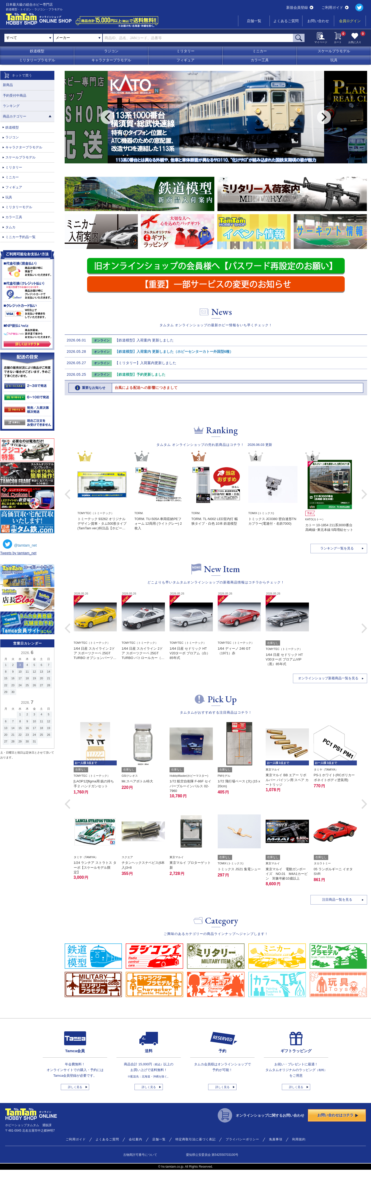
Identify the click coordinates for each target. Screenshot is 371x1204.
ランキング (11, 106)
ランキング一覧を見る (337, 582)
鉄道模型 (37, 51)
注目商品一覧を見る (337, 934)
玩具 (334, 60)
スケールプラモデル (334, 51)
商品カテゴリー (27, 116)
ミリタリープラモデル (37, 60)
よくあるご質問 (286, 21)
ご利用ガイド (335, 7)
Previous (107, 117)
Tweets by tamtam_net (18, 553)
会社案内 (135, 1173)
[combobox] (78, 38)
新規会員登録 (299, 7)
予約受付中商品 (14, 95)
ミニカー (259, 51)
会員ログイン (350, 21)
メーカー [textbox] (63, 38)
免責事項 (275, 1173)
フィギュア (185, 60)
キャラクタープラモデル (111, 60)
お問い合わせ (318, 21)
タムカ (10, 227)
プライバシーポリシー (242, 1173)
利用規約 (299, 1173)
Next (324, 117)
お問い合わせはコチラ (337, 1149)
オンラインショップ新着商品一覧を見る (328, 712)
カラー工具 (260, 60)
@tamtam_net (20, 544)
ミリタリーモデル (18, 207)
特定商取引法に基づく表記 (195, 1173)
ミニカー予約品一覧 (20, 237)
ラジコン (111, 51)
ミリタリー (185, 51)
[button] (67, 662)
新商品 (8, 85)
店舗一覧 (254, 21)
